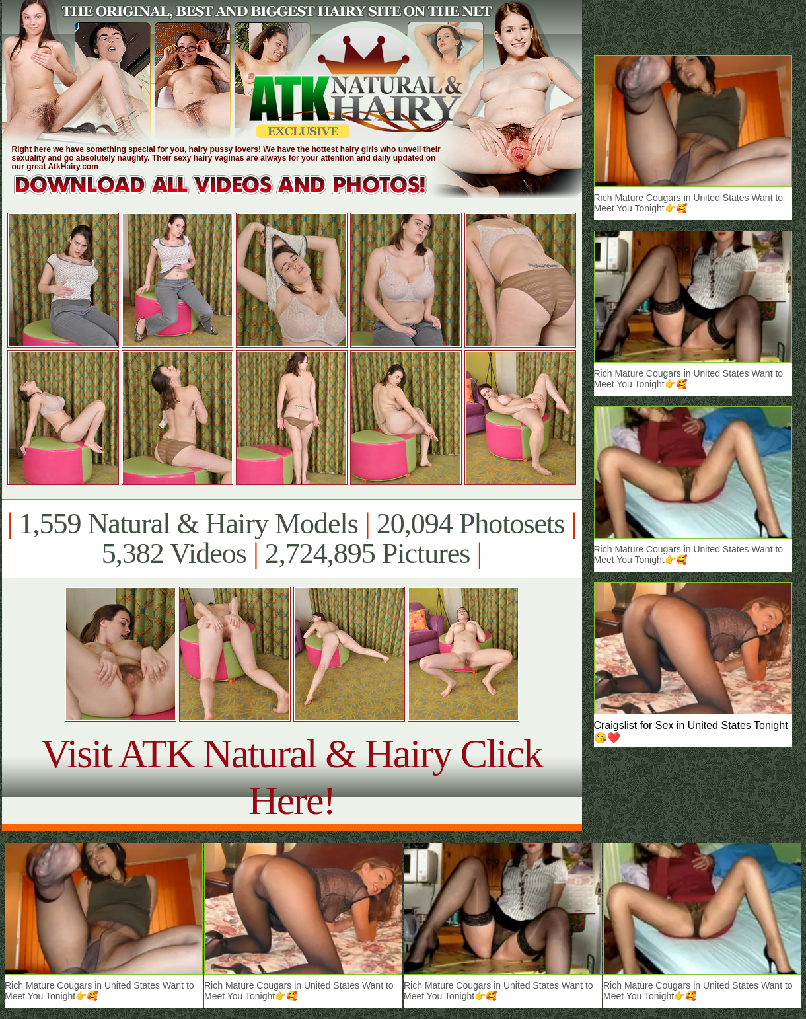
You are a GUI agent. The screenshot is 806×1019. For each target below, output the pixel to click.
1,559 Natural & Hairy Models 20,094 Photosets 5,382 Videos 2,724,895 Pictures (291, 538)
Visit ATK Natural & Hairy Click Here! (291, 777)
